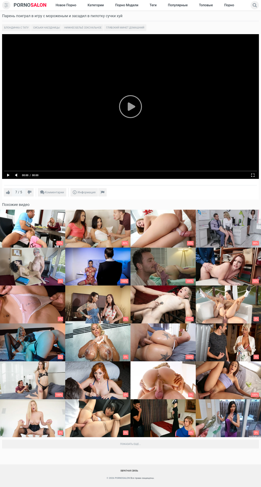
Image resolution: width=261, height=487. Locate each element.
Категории (96, 5)
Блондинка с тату (16, 27)
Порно (229, 5)
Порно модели (126, 5)
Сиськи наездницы (46, 27)
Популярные (178, 5)
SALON (30, 5)
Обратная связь (129, 471)
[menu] (6, 5)
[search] (255, 5)
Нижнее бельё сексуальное (82, 27)
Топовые (206, 5)
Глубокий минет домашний (125, 27)
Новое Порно (66, 5)
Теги (153, 5)
